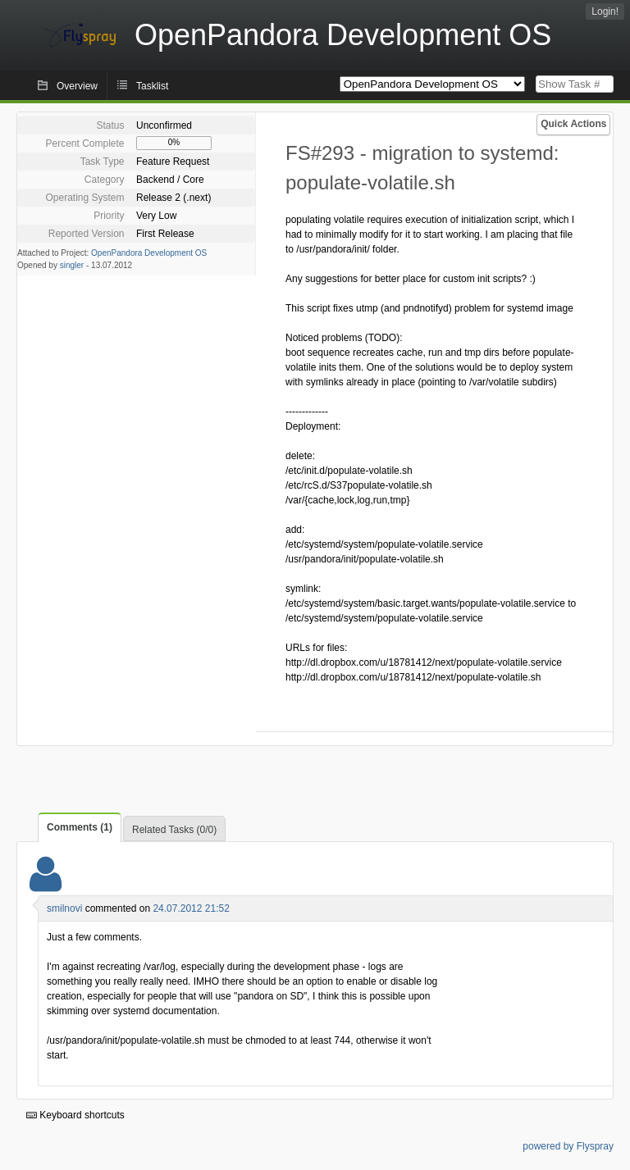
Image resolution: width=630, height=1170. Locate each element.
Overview (77, 86)
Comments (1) (79, 827)
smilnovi (64, 908)
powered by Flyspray (568, 1146)
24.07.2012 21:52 (191, 908)
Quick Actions (573, 124)
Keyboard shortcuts (75, 1115)
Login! (605, 11)
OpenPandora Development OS (149, 252)
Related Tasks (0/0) (174, 829)
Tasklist (152, 86)
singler (72, 265)
